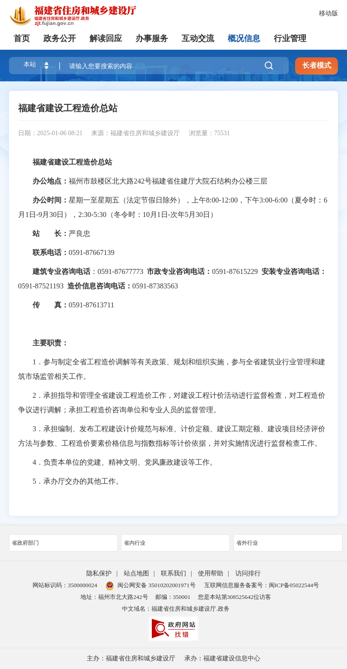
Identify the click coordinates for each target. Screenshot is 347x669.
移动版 (328, 13)
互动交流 (198, 38)
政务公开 (59, 38)
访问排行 (248, 573)
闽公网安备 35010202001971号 (150, 585)
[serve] (77, 15)
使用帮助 (210, 573)
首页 (22, 38)
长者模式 (316, 65)
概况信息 (244, 38)
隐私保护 (99, 573)
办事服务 (152, 38)
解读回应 (105, 38)
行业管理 (290, 38)
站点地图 (136, 573)
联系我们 (173, 573)
